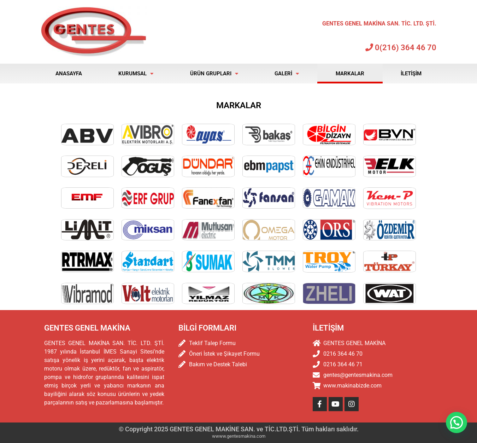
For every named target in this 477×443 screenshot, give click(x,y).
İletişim (411, 73)
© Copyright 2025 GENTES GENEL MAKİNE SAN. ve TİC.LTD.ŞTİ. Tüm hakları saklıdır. (239, 429)
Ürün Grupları (214, 74)
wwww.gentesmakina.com (238, 436)
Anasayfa (68, 73)
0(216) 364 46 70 (400, 47)
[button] (456, 422)
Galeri (287, 74)
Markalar (350, 73)
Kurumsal (135, 74)
